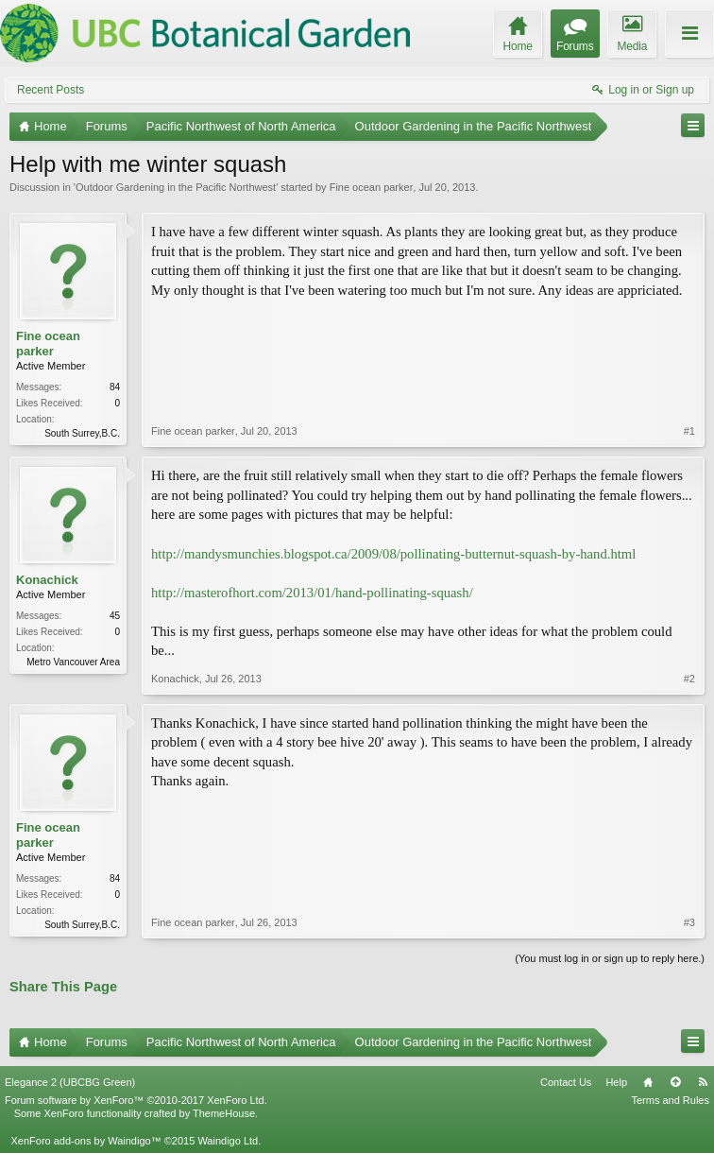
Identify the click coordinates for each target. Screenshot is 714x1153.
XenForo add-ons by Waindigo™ (85, 1140)
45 (115, 616)
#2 (689, 678)
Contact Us (565, 1082)
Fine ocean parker (372, 187)
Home (647, 1082)
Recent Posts (50, 89)
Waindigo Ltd (227, 1140)
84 (115, 387)
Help (616, 1082)
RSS (702, 1082)
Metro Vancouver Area (73, 662)
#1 (689, 431)
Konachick (47, 580)
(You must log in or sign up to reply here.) (610, 958)
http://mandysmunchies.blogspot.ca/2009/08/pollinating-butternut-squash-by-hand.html (393, 553)
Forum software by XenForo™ (136, 1100)
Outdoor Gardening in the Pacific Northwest (176, 187)
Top (675, 1082)
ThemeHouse (224, 1113)
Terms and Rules (670, 1100)
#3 (689, 922)
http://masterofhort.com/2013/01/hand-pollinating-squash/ (312, 592)
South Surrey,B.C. (82, 433)
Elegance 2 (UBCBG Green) (70, 1082)
